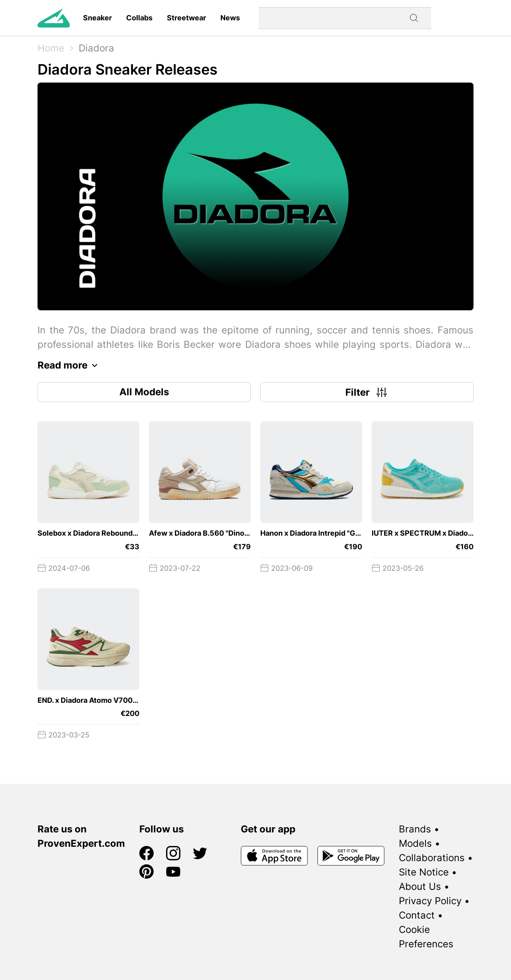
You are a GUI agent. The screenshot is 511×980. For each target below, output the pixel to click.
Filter (367, 392)
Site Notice (424, 872)
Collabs (139, 18)
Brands (415, 829)
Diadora (96, 48)
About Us (420, 886)
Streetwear (186, 18)
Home (51, 48)
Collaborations (432, 858)
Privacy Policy (430, 901)
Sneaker (97, 18)
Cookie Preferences (426, 937)
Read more (70, 365)
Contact (417, 915)
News (230, 18)
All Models (144, 392)
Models (415, 843)
